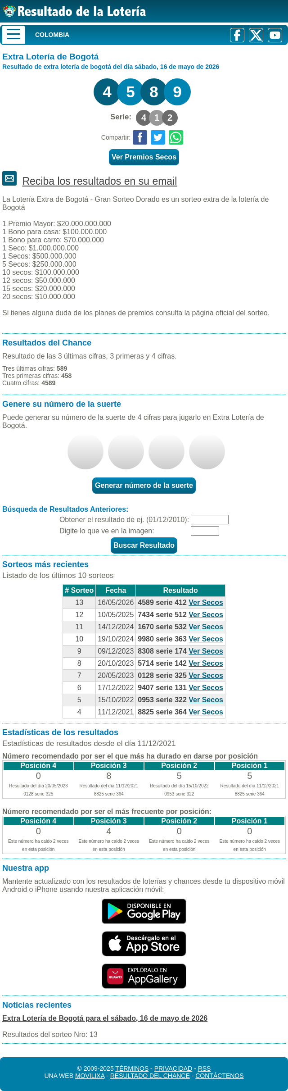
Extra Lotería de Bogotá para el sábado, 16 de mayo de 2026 (104, 1018)
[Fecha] (210, 519)
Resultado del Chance (150, 1075)
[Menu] (13, 35)
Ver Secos (206, 602)
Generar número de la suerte (144, 485)
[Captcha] (205, 531)
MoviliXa (89, 1075)
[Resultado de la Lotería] (74, 11)
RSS (204, 1068)
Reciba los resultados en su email (99, 181)
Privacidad (173, 1068)
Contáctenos (219, 1075)
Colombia (52, 34)
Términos (131, 1068)
